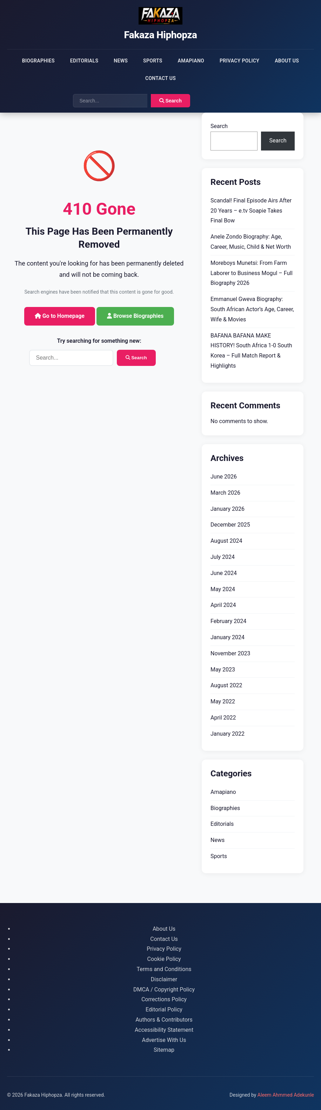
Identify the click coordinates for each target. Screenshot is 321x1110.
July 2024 (222, 557)
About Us (287, 60)
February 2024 (228, 621)
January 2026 (227, 509)
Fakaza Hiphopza (160, 35)
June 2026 (223, 476)
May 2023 (222, 669)
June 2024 (223, 573)
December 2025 (230, 524)
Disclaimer (164, 979)
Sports (152, 60)
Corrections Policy (164, 999)
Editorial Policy (164, 1009)
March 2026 (225, 492)
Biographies (38, 60)
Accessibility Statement (164, 1030)
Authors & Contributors (164, 1019)
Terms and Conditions (163, 969)
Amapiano (191, 60)
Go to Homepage (60, 316)
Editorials (84, 60)
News (121, 60)
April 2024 (223, 605)
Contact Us (160, 78)
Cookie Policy (164, 959)
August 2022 (226, 685)
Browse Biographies (135, 316)
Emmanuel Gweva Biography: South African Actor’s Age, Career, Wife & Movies (252, 309)
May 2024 (222, 589)
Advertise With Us (164, 1040)
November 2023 (230, 653)
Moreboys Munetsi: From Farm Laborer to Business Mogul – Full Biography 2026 (251, 273)
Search (170, 100)
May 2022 (222, 701)
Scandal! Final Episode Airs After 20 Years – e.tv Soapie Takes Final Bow (251, 210)
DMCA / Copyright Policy (164, 989)
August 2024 (226, 540)
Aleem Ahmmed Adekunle (286, 1095)
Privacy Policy (239, 60)
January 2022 (227, 733)
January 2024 (227, 637)
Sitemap (164, 1050)
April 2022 (223, 717)
